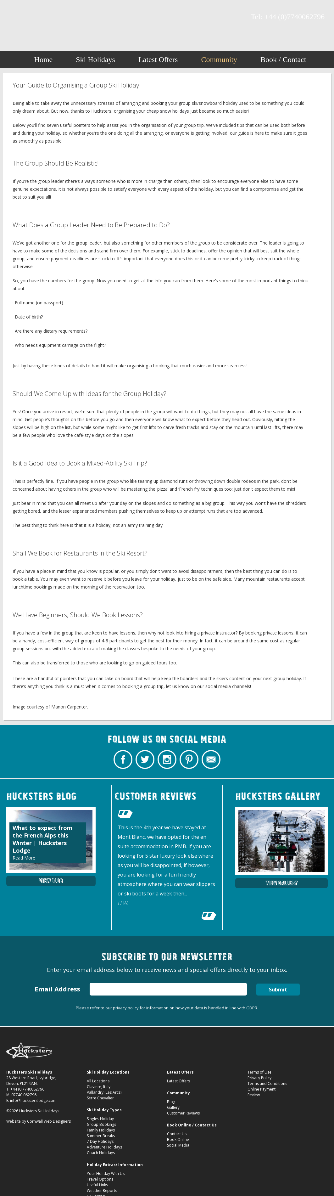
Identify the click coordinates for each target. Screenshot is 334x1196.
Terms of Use (259, 1072)
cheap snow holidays (168, 111)
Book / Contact (283, 59)
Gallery (173, 1107)
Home (43, 59)
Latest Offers (158, 59)
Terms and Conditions (267, 1083)
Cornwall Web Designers (49, 1121)
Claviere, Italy (98, 1086)
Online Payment (262, 1089)
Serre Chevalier (100, 1098)
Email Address (57, 989)
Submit (278, 989)
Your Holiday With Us (106, 1173)
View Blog (51, 881)
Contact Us (176, 1134)
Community (219, 59)
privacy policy (126, 1008)
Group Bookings (101, 1124)
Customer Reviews (183, 1113)
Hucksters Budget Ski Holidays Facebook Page (14, 17)
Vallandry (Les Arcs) (104, 1092)
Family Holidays (101, 1130)
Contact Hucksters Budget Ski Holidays (58, 17)
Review (254, 1094)
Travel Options (100, 1179)
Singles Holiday (100, 1118)
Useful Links (97, 1185)
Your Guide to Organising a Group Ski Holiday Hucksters (167, 19)
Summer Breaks (101, 1135)
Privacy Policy (259, 1077)
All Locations (98, 1081)
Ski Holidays (95, 59)
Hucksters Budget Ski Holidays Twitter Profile (25, 17)
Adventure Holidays (104, 1147)
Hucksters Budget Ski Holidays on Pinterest (47, 17)
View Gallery (281, 883)
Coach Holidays (101, 1152)
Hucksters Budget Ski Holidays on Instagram (36, 17)
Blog (171, 1101)
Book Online (178, 1139)
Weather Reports (102, 1190)
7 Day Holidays (100, 1141)
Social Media (178, 1145)
